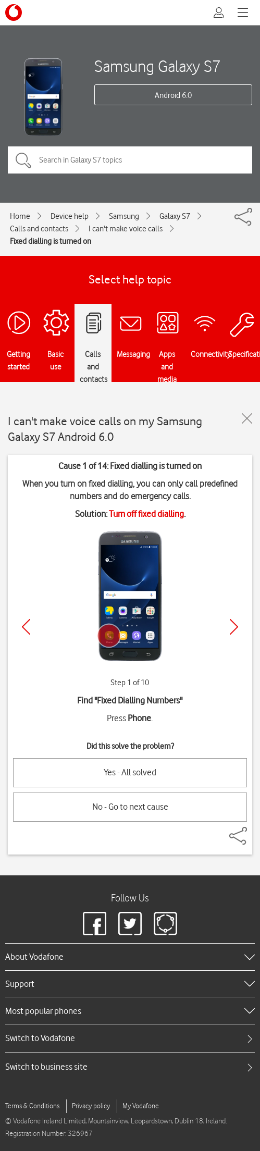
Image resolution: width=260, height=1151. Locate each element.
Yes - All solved (130, 772)
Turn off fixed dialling (146, 514)
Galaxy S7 (174, 216)
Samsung (124, 216)
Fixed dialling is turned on (50, 241)
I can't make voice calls (126, 228)
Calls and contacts (39, 228)
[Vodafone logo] (13, 12)
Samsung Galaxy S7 (157, 66)
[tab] (130, 1038)
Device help (70, 216)
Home (20, 216)
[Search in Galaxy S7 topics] (130, 160)
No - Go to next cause (130, 806)
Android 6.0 (173, 95)
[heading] (130, 956)
